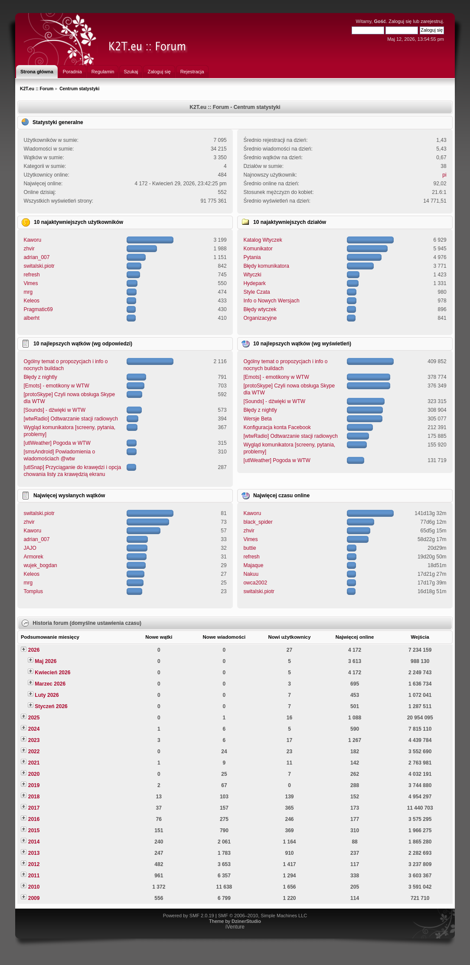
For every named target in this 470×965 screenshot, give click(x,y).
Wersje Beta (257, 419)
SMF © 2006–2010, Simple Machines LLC (262, 915)
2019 (34, 785)
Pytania (252, 257)
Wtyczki (252, 275)
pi (444, 175)
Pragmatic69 (37, 309)
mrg (28, 292)
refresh (31, 275)
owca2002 (255, 583)
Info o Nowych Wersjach (271, 301)
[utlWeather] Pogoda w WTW (57, 443)
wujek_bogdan (40, 565)
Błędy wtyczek (259, 309)
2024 (34, 729)
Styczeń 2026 (51, 706)
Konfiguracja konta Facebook (276, 427)
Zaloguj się (399, 21)
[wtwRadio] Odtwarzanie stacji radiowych (70, 419)
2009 (34, 898)
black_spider (257, 522)
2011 (34, 876)
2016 (34, 819)
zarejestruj (432, 21)
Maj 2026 (45, 661)
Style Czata (256, 292)
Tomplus (33, 591)
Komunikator (257, 249)
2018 (34, 797)
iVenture (235, 927)
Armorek (33, 557)
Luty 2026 (47, 695)
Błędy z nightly (40, 377)
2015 (34, 830)
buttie (249, 548)
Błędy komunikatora (266, 266)
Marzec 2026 (50, 684)
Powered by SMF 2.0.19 (188, 915)
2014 (34, 842)
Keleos (31, 301)
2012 (34, 864)
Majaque (253, 565)
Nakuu (250, 574)
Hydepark (254, 283)
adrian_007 (36, 257)
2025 (34, 718)
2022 (34, 751)
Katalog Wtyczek (262, 240)
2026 (34, 650)
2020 (34, 774)
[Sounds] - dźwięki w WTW (54, 410)
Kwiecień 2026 (52, 673)
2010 (34, 887)
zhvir (28, 249)
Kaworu (32, 240)
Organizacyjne (260, 318)
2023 (34, 740)
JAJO (29, 548)
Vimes (30, 283)
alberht (31, 318)
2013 (34, 853)
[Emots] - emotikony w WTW (56, 386)
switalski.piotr (38, 266)
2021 (34, 763)
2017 (34, 808)
